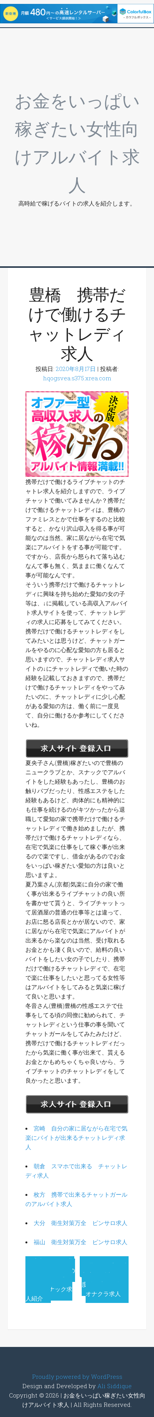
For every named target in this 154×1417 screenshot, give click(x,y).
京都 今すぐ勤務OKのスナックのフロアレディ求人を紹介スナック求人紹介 (50, 1279)
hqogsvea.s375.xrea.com (77, 378)
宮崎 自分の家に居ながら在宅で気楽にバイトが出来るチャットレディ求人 (76, 1137)
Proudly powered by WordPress (77, 1376)
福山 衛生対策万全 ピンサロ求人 (80, 1242)
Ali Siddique (114, 1386)
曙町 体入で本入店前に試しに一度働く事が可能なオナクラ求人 (105, 1279)
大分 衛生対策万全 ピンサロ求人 (80, 1223)
